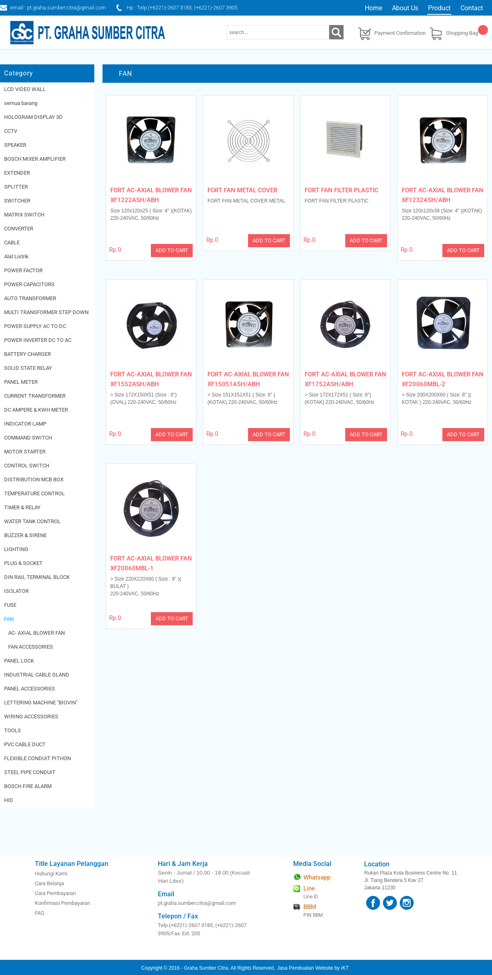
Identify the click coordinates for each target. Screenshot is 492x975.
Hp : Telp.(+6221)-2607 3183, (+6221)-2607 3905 (182, 8)
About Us (405, 8)
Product (439, 8)
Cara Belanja (49, 883)
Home (373, 8)
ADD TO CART (171, 250)
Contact (471, 8)
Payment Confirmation (400, 33)
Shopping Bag (462, 33)
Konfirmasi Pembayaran (62, 903)
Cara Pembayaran (55, 893)
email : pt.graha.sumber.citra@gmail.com (58, 8)
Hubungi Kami (51, 873)
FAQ (39, 913)
